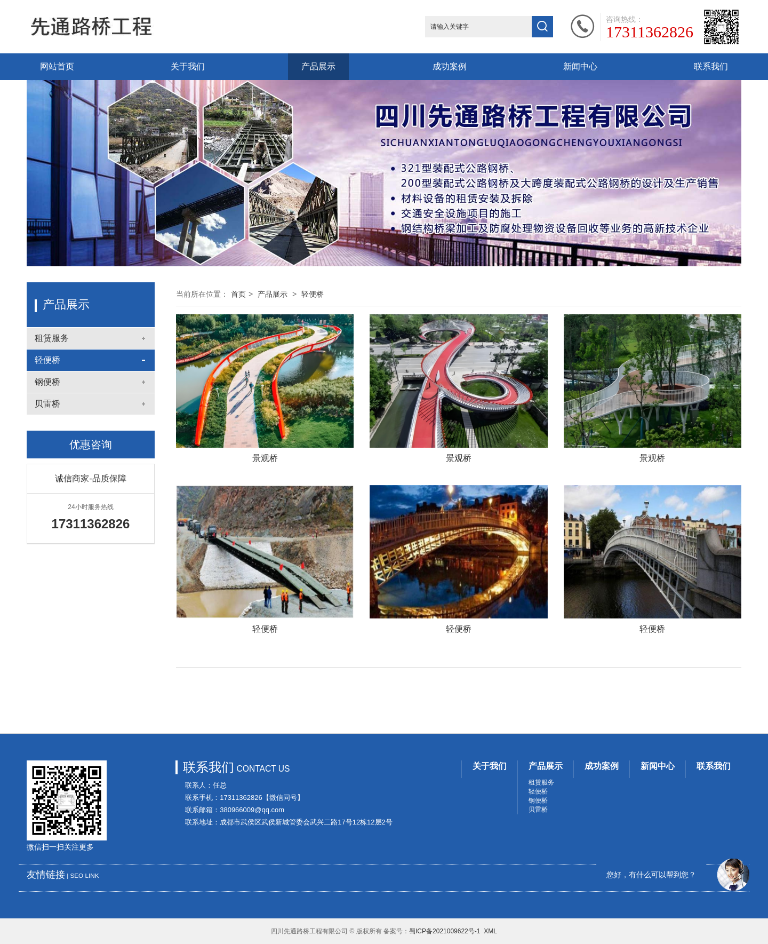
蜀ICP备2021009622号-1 (444, 931)
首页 (238, 294)
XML (490, 931)
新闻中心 (580, 66)
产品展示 (318, 66)
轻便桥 (47, 359)
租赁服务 (52, 338)
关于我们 (188, 66)
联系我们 (711, 66)
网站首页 (57, 66)
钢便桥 (47, 381)
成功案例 (450, 66)
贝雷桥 (47, 403)
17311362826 (649, 32)
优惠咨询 (90, 444)
